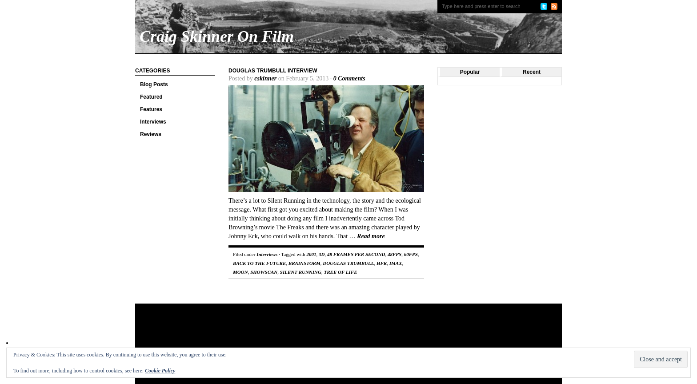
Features (151, 109)
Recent (532, 72)
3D (321, 254)
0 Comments (349, 78)
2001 (311, 254)
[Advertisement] (306, 332)
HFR (382, 263)
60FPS (411, 254)
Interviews (153, 122)
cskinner (265, 78)
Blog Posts (154, 84)
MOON (240, 272)
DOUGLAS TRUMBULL (348, 263)
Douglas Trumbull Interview (272, 71)
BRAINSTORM (304, 263)
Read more (371, 236)
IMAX (395, 263)
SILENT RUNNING (300, 272)
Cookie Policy (160, 371)
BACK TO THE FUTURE (259, 263)
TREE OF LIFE (340, 272)
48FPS (394, 254)
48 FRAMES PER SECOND (356, 254)
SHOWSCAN (263, 272)
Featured (151, 97)
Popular (470, 72)
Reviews (150, 134)
